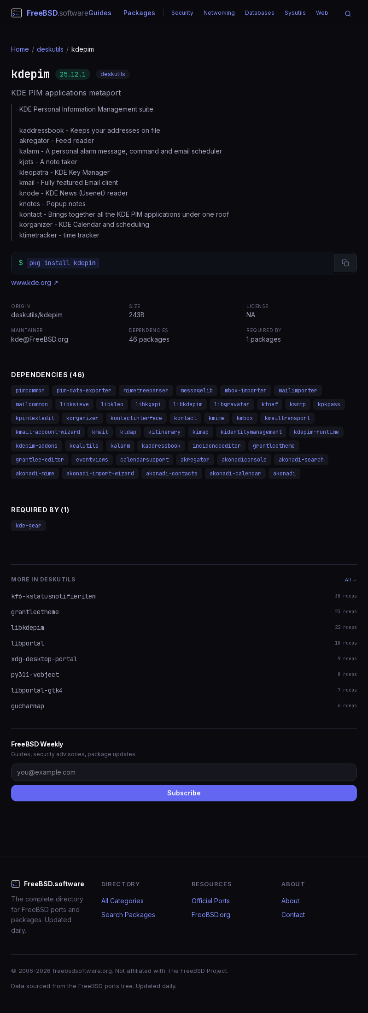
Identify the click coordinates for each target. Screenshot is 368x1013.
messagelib (197, 390)
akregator (195, 459)
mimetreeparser (146, 390)
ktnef (270, 404)
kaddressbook (161, 446)
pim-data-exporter (84, 390)
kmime (217, 418)
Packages (139, 13)
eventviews (92, 459)
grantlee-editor (40, 459)
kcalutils (84, 446)
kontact (185, 418)
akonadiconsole (244, 459)
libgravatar (232, 404)
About (290, 901)
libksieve (74, 404)
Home (20, 49)
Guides (99, 13)
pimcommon (30, 390)
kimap (201, 432)
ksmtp (298, 404)
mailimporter (298, 390)
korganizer (82, 418)
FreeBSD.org (211, 914)
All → (351, 579)
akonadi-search (301, 459)
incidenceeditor (217, 446)
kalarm (120, 446)
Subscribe (184, 793)
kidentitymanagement (251, 432)
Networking (219, 12)
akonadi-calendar (235, 473)
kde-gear (28, 525)
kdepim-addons (37, 446)
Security (182, 12)
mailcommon (32, 404)
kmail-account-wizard (48, 432)
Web (322, 12)
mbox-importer (246, 390)
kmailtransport (287, 418)
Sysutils (295, 12)
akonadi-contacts (172, 473)
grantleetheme (274, 446)
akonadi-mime (35, 473)
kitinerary (164, 432)
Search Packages (128, 914)
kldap (128, 432)
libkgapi (148, 404)
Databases (260, 12)
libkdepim (187, 404)
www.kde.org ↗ (34, 282)
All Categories (122, 901)
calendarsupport (144, 459)
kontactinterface (136, 418)
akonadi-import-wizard (100, 473)
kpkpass (329, 404)
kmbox (245, 418)
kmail (100, 432)
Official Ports (211, 901)
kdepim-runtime (316, 432)
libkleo (112, 404)
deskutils (50, 49)
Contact (293, 914)
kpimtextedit (35, 418)
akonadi (284, 473)
